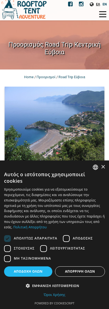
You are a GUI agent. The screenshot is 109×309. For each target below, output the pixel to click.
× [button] (103, 167)
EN (104, 4)
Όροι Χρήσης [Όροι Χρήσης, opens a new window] (54, 294)
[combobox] (95, 167)
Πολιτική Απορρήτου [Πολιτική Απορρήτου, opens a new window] (30, 227)
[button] (54, 285)
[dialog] (54, 234)
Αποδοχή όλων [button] (28, 271)
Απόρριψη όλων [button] (80, 271)
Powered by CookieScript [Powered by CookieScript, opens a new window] (55, 303)
